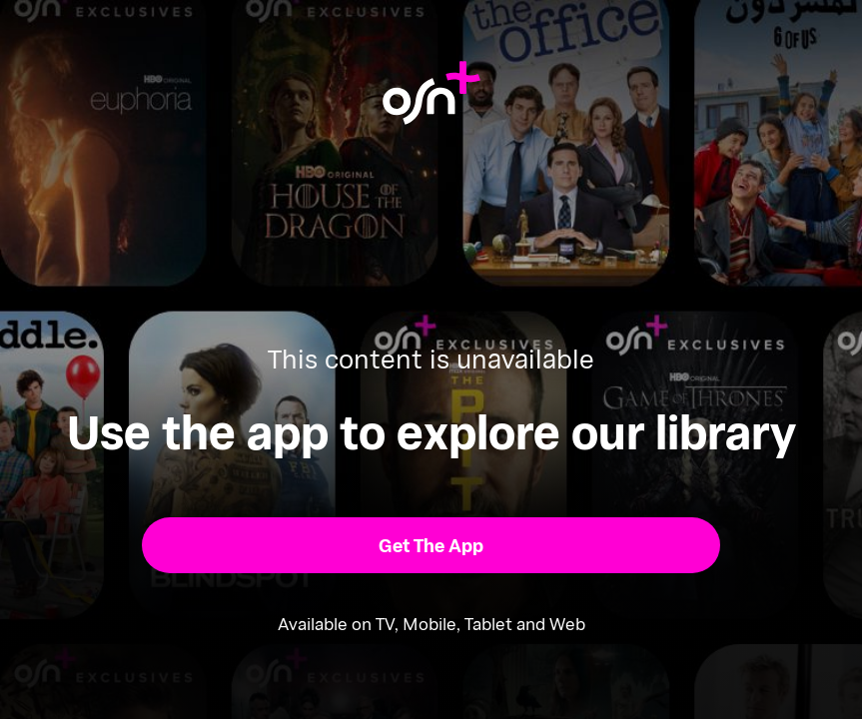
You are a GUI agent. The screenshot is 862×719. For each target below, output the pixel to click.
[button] (430, 545)
